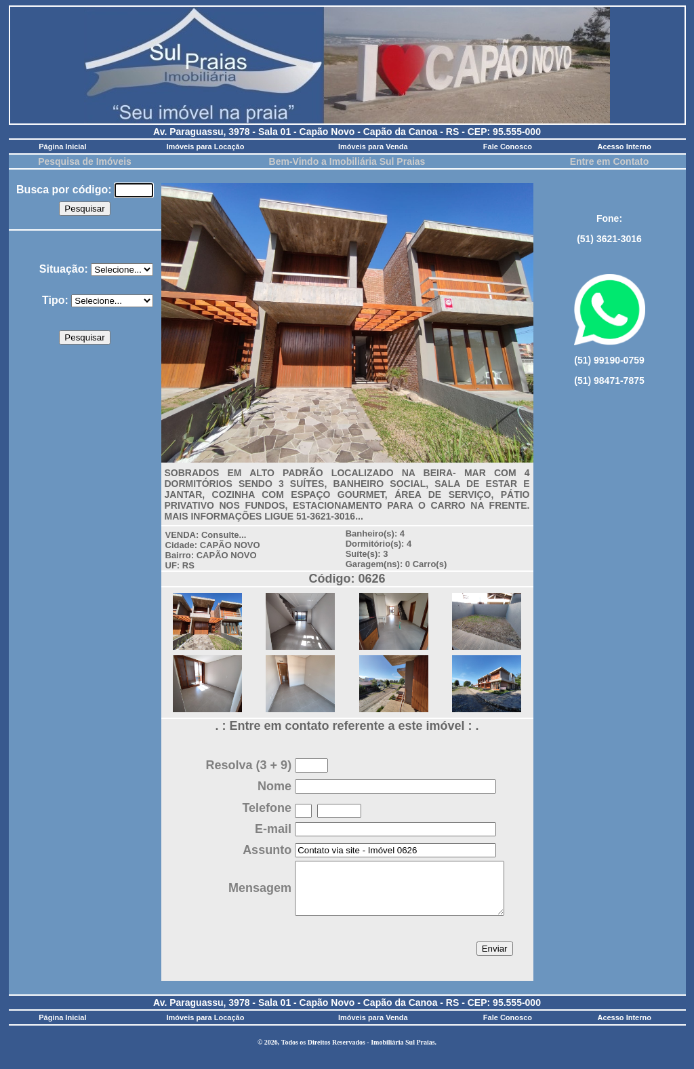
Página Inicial (62, 146)
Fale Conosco (507, 146)
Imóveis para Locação (205, 146)
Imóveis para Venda (373, 146)
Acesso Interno (624, 146)
